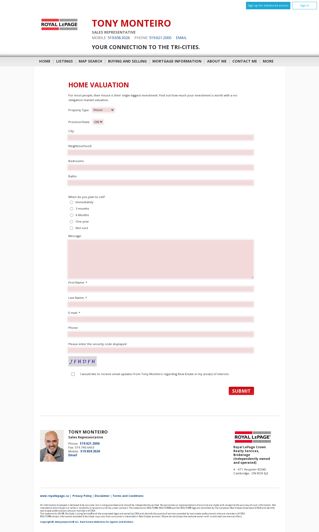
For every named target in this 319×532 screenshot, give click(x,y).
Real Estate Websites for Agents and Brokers (106, 521)
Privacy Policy (82, 496)
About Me (217, 61)
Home (45, 61)
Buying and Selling (127, 61)
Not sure (82, 228)
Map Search (90, 61)
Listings (64, 61)
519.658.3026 (119, 37)
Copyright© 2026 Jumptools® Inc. (59, 521)
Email (181, 37)
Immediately (84, 202)
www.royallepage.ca (54, 496)
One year (82, 221)
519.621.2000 (160, 37)
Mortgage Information (176, 61)
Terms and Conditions (128, 496)
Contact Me (244, 61)
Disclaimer (102, 496)
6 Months (82, 215)
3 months (82, 208)
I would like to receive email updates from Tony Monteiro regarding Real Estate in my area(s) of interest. (154, 374)
